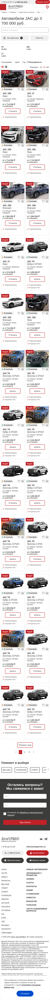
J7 (3, 55)
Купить (37, 279)
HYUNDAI (5, 910)
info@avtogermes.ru (36, 846)
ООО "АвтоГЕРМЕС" (18, 937)
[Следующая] (33, 752)
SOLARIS (5, 906)
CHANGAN (6, 895)
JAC (3, 921)
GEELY (4, 877)
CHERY (4, 892)
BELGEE (5, 884)
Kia (2, 914)
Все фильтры (13, 38)
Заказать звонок (43, 2)
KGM (3, 918)
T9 (4, 48)
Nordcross (5, 880)
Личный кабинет (39, 853)
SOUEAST (6, 929)
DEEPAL (5, 899)
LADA (4, 869)
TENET (4, 888)
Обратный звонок (13, 860)
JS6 (28, 48)
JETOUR (5, 903)
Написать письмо (38, 860)
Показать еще (25, 745)
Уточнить (13, 111)
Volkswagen (6, 932)
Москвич (5, 925)
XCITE (4, 873)
